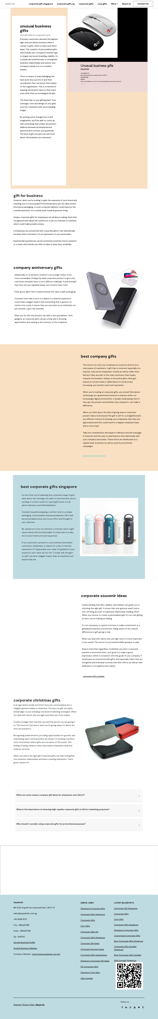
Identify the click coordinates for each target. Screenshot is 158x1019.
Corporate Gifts (88, 920)
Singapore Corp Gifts (90, 972)
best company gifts (45, 387)
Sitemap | (18, 1004)
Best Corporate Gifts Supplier (127, 955)
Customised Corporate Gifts (127, 935)
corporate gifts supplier (93, 676)
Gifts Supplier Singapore (125, 960)
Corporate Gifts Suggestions (94, 955)
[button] (114, 4)
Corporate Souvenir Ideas (92, 949)
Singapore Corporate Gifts (93, 908)
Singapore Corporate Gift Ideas (95, 961)
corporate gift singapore (94, 455)
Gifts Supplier (87, 978)
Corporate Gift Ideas (90, 943)
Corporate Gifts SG (89, 932)
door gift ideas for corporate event (39, 161)
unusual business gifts (79, 870)
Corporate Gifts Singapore (93, 914)
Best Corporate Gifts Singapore (128, 941)
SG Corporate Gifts (89, 966)
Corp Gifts (85, 926)
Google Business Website (25, 948)
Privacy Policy (29, 1004)
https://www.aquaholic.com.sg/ (46, 954)
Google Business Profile (24, 942)
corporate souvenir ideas (45, 639)
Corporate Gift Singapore (125, 908)
